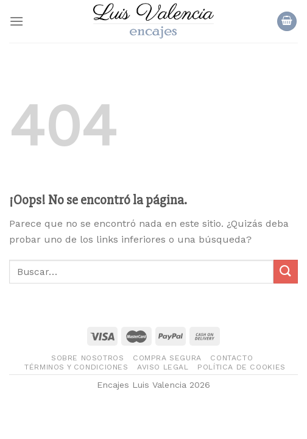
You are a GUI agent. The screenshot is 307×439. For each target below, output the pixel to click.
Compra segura (167, 358)
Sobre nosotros (87, 358)
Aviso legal (163, 367)
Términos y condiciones (76, 367)
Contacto (231, 358)
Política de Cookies (241, 367)
